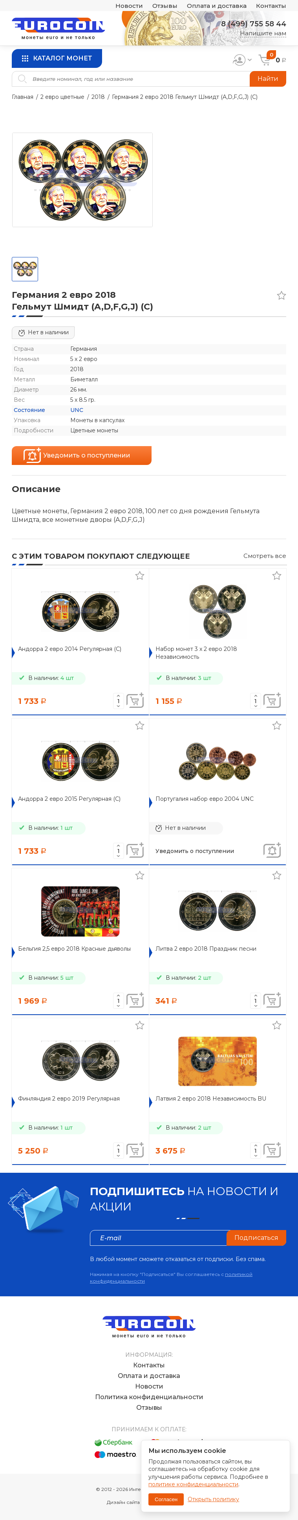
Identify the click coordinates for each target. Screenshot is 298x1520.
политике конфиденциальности (193, 1484)
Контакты (271, 5)
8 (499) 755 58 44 (253, 24)
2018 (98, 96)
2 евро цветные (62, 96)
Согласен (166, 1499)
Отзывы (164, 5)
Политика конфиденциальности (149, 1397)
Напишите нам (263, 33)
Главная (22, 96)
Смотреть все (264, 556)
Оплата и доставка (217, 5)
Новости (129, 5)
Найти (268, 78)
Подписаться (256, 1237)
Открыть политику (213, 1499)
